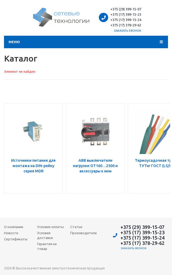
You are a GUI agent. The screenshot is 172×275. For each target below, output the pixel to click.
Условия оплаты (50, 227)
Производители (83, 233)
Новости (11, 233)
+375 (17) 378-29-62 (125, 25)
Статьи (76, 227)
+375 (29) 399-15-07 (125, 9)
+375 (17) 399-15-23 (125, 14)
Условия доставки (45, 235)
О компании (13, 227)
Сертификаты (16, 239)
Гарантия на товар (47, 246)
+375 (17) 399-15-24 (125, 20)
